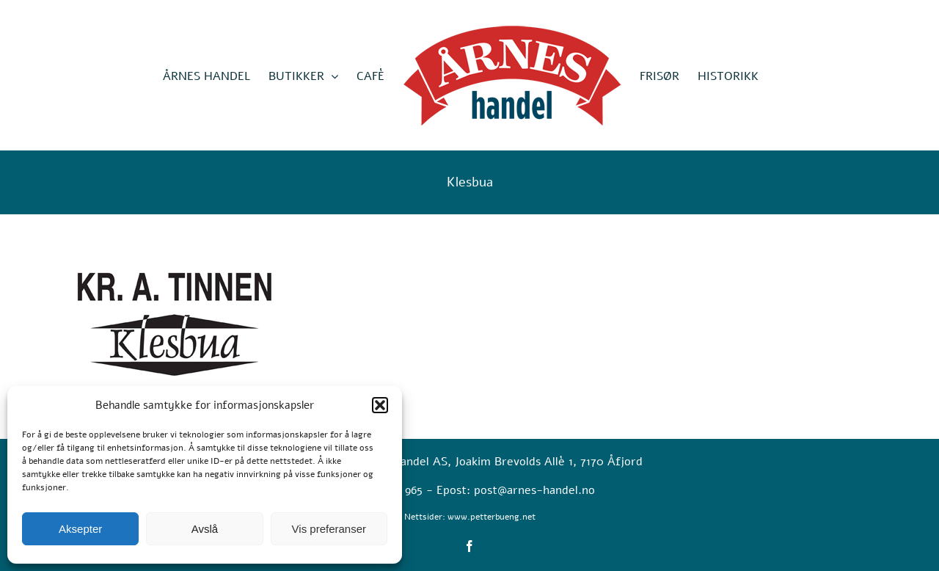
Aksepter (80, 529)
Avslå (204, 529)
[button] (380, 405)
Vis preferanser (329, 529)
